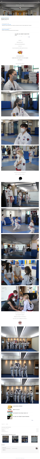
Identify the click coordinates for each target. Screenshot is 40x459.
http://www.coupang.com (5, 23)
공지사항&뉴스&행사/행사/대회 (5, 17)
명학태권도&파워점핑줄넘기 (5, 29)
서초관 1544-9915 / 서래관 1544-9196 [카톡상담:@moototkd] (9, 448)
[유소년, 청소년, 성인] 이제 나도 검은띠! (5, 428)
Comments (3, 444)
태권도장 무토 (20, 5)
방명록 (19, 14)
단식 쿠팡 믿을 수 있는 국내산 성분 (6, 24)
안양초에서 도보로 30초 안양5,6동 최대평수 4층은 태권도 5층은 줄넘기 (10, 30)
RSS (21, 14)
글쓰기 (16, 14)
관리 (23, 14)
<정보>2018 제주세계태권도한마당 (5, 431)
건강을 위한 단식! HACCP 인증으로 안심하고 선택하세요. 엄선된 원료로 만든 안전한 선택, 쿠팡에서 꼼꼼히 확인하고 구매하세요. (17, 25)
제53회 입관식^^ (3, 429)
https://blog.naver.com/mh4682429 (6, 28)
